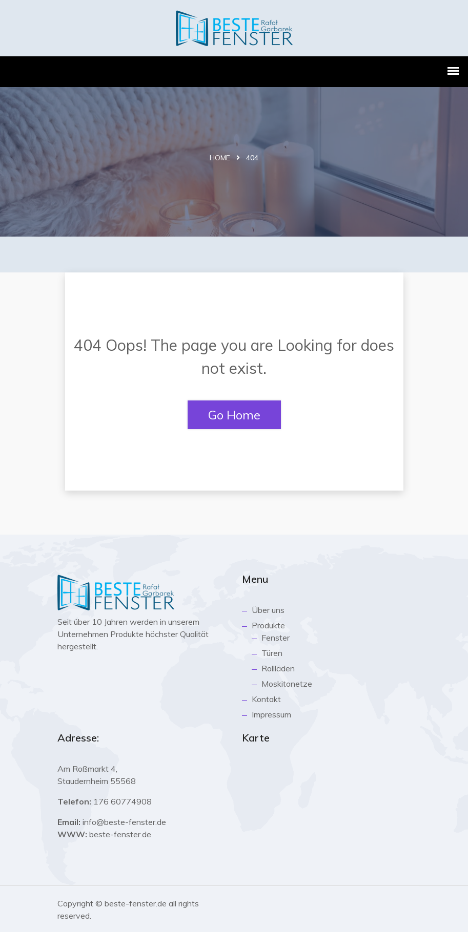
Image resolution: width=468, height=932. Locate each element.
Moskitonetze (286, 684)
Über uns (268, 610)
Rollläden (278, 668)
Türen (271, 653)
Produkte (268, 625)
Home (220, 157)
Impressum (271, 714)
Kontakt (266, 699)
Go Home (234, 414)
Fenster (275, 637)
